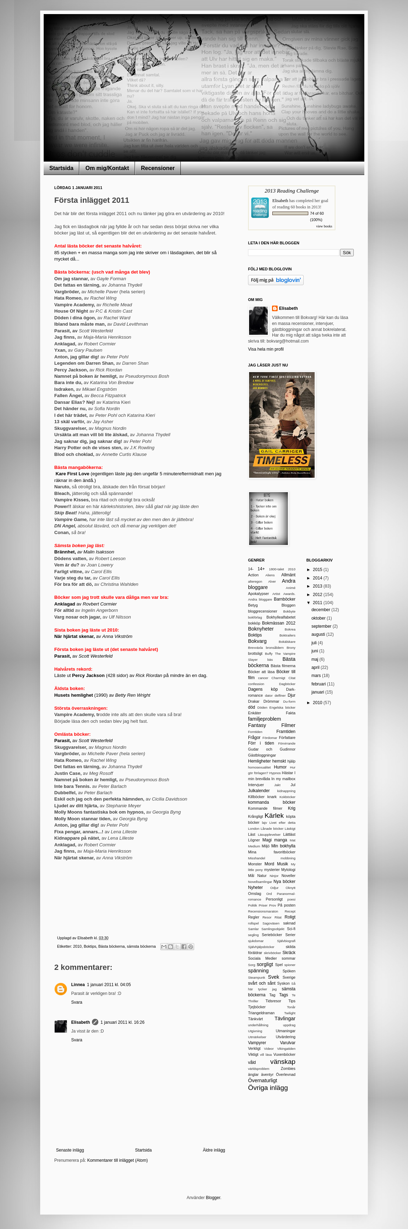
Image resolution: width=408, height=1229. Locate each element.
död (251, 707)
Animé (290, 588)
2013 (318, 586)
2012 (318, 594)
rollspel (253, 923)
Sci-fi (291, 929)
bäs (270, 659)
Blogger (213, 1197)
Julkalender (259, 790)
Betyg (253, 605)
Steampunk (256, 977)
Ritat (278, 917)
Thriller (253, 1001)
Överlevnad (285, 1074)
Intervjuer (256, 785)
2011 (318, 602)
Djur (291, 695)
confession (256, 684)
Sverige (289, 977)
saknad (289, 923)
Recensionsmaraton (263, 911)
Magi (267, 840)
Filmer (289, 725)
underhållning (258, 1025)
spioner (289, 965)
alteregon (255, 581)
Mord (269, 863)
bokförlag (255, 617)
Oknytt (291, 888)
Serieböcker (272, 935)
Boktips (90, 946)
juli (314, 642)
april (316, 667)
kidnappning (286, 791)
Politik (252, 905)
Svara (76, 1002)
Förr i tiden (261, 743)
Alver (272, 581)
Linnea (78, 984)
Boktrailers (287, 635)
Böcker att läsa (261, 672)
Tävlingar (284, 1018)
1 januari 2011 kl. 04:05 (109, 984)
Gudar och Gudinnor (272, 749)
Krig (291, 808)
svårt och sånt (262, 983)
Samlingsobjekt (272, 929)
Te (293, 995)
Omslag (254, 893)
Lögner (254, 840)
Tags (283, 994)
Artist (276, 594)
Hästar (287, 773)
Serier (290, 935)
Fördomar (269, 738)
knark (272, 797)
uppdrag (289, 1025)
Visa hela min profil (266, 349)
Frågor (254, 737)
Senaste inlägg (70, 1150)
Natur (261, 875)
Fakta (290, 713)
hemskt (279, 761)
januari (318, 692)
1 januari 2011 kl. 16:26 (122, 1022)
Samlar (253, 929)
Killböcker (256, 797)
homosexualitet (259, 767)
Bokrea (290, 629)
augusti (318, 634)
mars (316, 675)
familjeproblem (264, 719)
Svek (273, 977)
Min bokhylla (283, 846)
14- (251, 569)
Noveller (289, 875)
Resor (267, 917)
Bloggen (289, 605)
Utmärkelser (257, 1037)
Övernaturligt (262, 1080)
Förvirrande (286, 743)
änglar (253, 1074)
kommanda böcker (272, 802)
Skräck (289, 952)
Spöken (289, 971)
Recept (290, 911)
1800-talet (276, 569)
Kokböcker (287, 797)
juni (315, 650)
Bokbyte (289, 611)
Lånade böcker (272, 828)
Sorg (251, 965)
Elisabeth (80, 1022)
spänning (258, 970)
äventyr (267, 1074)
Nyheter (255, 887)
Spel (279, 964)
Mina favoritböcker (272, 852)
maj (315, 659)
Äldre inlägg (214, 1150)
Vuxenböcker (284, 1054)
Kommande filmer (265, 808)
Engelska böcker (282, 707)
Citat (292, 678)
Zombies (288, 1068)
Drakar (253, 701)
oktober (319, 618)
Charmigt (278, 678)
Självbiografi (286, 941)
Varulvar (288, 1042)
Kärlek (274, 815)
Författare (287, 737)
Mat (293, 840)
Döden (262, 707)
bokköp (254, 623)
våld (252, 1062)
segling (253, 935)
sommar (289, 958)
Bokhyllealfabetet (280, 617)
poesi (292, 899)
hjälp (292, 761)
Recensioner (158, 168)
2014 (318, 578)
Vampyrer (257, 1042)
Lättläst (289, 834)
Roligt (290, 917)
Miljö (266, 846)
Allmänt (288, 574)
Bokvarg (257, 641)
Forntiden (255, 732)
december (321, 609)
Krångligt (255, 816)
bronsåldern (275, 648)
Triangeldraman (261, 1013)
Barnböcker (284, 599)
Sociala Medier (262, 958)
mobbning (287, 858)
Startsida (61, 168)
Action (253, 575)
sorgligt (265, 964)
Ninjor (274, 876)
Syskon (283, 983)
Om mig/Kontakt (107, 168)
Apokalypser (258, 593)
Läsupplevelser (269, 834)
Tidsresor (273, 1001)
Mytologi (288, 869)
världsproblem (258, 1069)
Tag (272, 995)
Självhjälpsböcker (261, 947)
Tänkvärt (255, 1019)
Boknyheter (261, 629)
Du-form (289, 701)
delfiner (279, 695)
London (253, 828)
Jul (293, 785)
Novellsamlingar (260, 882)
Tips (292, 1001)
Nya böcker (284, 881)
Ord (269, 894)
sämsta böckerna (141, 946)
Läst (251, 834)
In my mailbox (283, 779)
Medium (254, 846)
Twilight (290, 1013)
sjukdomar (256, 941)
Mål (251, 875)
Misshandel (256, 858)
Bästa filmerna (283, 666)
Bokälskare (287, 642)
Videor (269, 1049)
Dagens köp (263, 689)
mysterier (272, 869)
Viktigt (253, 1054)
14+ (261, 568)
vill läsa (266, 1054)
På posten (287, 905)
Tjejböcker (257, 1007)
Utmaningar (286, 1031)
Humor (280, 767)
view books (324, 226)
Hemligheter (259, 761)
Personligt (274, 899)
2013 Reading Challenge (292, 191)
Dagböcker (287, 684)
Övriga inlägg (268, 1087)
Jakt (277, 785)
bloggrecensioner (262, 611)
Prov (272, 905)
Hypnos (275, 773)
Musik (282, 863)
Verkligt (254, 1048)
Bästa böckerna (111, 946)
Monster (255, 864)
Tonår (291, 1007)
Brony (290, 648)
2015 (318, 569)
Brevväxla (255, 648)
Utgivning (255, 1031)
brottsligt (255, 653)
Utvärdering (286, 1037)
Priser (263, 905)
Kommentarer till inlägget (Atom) (117, 1160)
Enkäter (254, 713)
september (322, 626)
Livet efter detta (282, 822)
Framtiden (285, 731)
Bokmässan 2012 (279, 623)
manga (280, 840)
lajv (264, 822)
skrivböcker (272, 953)
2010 (77, 946)
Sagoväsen (270, 923)
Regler (253, 917)
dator (269, 695)
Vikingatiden (286, 1049)
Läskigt (290, 828)
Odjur (274, 888)
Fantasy (257, 725)
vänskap (282, 1061)
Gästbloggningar (262, 755)
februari (319, 684)
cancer (263, 678)
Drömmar (271, 701)
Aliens (269, 575)
